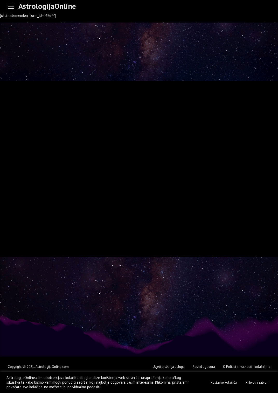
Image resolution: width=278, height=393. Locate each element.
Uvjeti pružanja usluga (166, 366)
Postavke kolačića (224, 382)
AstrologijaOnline (48, 6)
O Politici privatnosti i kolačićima (245, 366)
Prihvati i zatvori (257, 382)
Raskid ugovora (202, 366)
